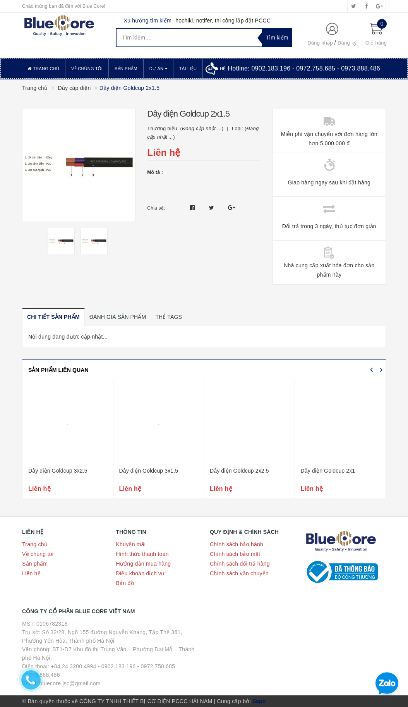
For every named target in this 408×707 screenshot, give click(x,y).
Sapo (259, 701)
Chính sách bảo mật (235, 554)
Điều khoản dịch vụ (140, 573)
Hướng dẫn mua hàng (143, 564)
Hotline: (304, 68)
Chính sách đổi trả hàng (240, 564)
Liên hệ (31, 573)
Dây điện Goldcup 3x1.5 (148, 471)
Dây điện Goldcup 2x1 (328, 471)
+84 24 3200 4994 (73, 666)
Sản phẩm (126, 68)
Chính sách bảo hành (236, 544)
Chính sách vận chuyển (239, 573)
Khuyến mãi (131, 544)
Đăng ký (347, 43)
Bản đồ (125, 583)
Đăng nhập (320, 43)
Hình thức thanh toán (142, 554)
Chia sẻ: (156, 208)
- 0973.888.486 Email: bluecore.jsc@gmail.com (61, 679)
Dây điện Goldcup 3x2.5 (57, 471)
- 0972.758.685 (156, 666)
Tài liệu (188, 68)
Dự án (158, 68)
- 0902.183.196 (117, 666)
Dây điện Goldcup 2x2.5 (239, 471)
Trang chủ (43, 68)
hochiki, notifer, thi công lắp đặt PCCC (223, 20)
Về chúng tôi (87, 68)
